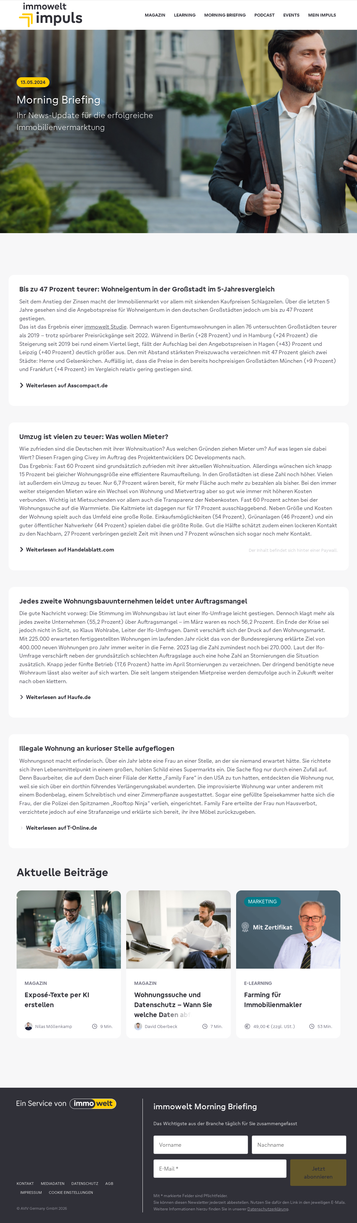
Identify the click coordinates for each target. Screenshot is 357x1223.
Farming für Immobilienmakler (273, 1000)
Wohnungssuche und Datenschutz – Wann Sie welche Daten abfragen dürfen (173, 1005)
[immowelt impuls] (50, 15)
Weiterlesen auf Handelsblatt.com (67, 549)
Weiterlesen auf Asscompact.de (63, 386)
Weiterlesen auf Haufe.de (56, 697)
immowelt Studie (105, 326)
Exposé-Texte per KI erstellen (57, 1000)
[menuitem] (155, 15)
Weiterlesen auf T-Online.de (59, 827)
